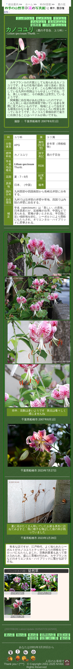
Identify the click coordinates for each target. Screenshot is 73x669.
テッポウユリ (25, 18)
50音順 (33, 638)
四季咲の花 (48, 634)
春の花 (65, 638)
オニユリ (59, 24)
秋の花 (21, 634)
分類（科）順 (49, 638)
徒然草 (36, 24)
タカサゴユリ (57, 21)
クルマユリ (38, 21)
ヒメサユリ (44, 18)
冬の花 (33, 634)
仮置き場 (63, 634)
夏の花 (9, 634)
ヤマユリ (59, 18)
